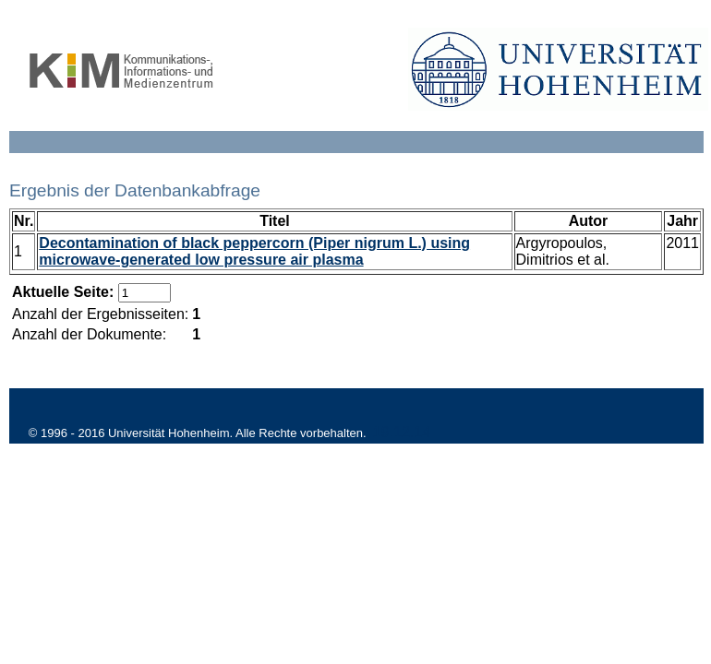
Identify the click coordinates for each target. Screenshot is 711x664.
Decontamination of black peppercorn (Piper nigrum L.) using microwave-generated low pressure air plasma (254, 251)
